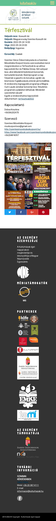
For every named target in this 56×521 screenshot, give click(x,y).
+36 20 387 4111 (31, 485)
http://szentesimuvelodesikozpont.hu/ (22, 129)
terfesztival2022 (26, 99)
